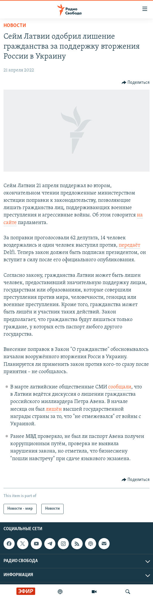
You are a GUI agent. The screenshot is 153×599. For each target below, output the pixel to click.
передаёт (129, 245)
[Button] (136, 82)
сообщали (119, 387)
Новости (15, 25)
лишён (54, 409)
